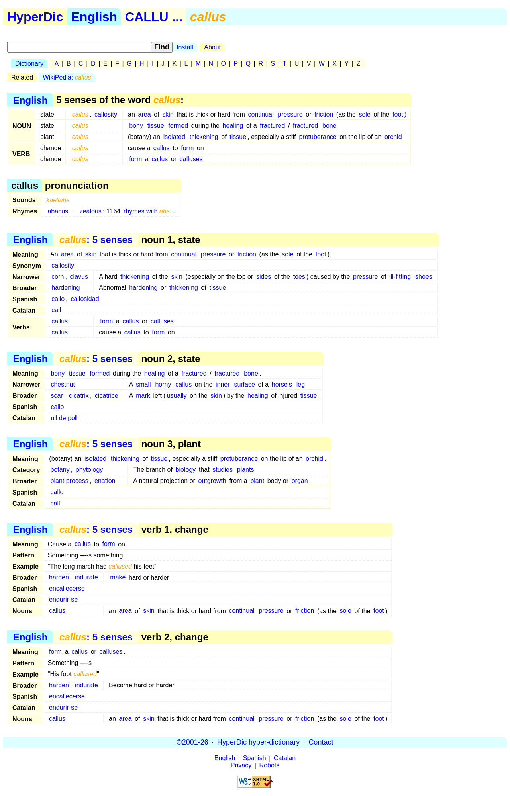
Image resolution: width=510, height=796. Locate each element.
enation (105, 480)
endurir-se (63, 600)
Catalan (285, 758)
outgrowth (212, 480)
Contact (320, 742)
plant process (69, 480)
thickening (204, 136)
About (212, 47)
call (56, 310)
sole (364, 114)
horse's (282, 384)
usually (177, 395)
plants (245, 469)
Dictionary (29, 63)
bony (136, 125)
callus (161, 148)
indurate (86, 577)
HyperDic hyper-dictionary (258, 742)
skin (167, 114)
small (143, 384)
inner (223, 384)
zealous (91, 211)
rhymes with (147, 211)
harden (59, 577)
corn (57, 276)
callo (58, 298)
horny (163, 384)
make (118, 577)
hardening (65, 287)
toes (299, 276)
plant (257, 480)
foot (397, 114)
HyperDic (35, 17)
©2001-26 (192, 742)
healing (233, 125)
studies (222, 469)
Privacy (241, 765)
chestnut (63, 384)
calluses (191, 159)
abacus (57, 211)
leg (300, 384)
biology (186, 469)
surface (244, 384)
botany (60, 469)
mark (143, 395)
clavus (79, 276)
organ (300, 480)
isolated (174, 136)
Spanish (254, 758)
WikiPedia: (67, 77)
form (187, 148)
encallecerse (67, 588)
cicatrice (106, 395)
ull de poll (64, 418)
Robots (269, 765)
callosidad (85, 298)
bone (329, 125)
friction (323, 114)
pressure (290, 114)
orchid (393, 136)
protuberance (317, 136)
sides (263, 276)
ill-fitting (400, 276)
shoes (423, 276)
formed (178, 125)
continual (260, 114)
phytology (89, 469)
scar (57, 395)
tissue (155, 125)
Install (185, 47)
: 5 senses (96, 239)
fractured (272, 125)
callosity (105, 114)
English (94, 17)
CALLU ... (153, 17)
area (144, 114)
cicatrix (79, 395)
